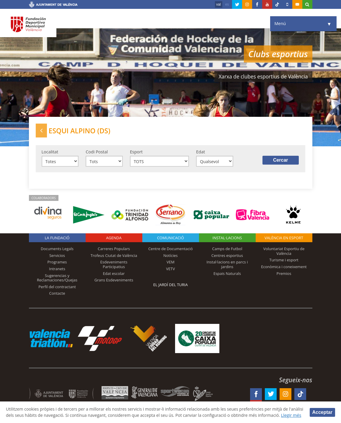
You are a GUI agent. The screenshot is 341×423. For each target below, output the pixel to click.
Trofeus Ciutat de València (114, 256)
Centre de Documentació (170, 249)
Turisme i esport (283, 260)
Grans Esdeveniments (113, 280)
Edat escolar (114, 273)
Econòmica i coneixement (284, 267)
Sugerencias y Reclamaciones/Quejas (57, 278)
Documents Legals (57, 249)
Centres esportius (227, 256)
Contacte (57, 293)
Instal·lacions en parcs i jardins (227, 265)
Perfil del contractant (57, 287)
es (227, 4)
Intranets (57, 269)
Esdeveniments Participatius (114, 265)
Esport (136, 152)
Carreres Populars (114, 249)
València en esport (284, 238)
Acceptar (322, 408)
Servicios (57, 256)
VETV (170, 269)
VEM (170, 262)
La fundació (57, 238)
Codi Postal (97, 152)
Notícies (170, 256)
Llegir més (16, 415)
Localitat (50, 152)
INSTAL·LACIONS (227, 238)
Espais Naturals (227, 273)
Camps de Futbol (227, 249)
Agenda (113, 238)
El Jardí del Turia (170, 285)
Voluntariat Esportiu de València (284, 252)
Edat (200, 152)
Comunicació (170, 238)
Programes (57, 262)
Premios (284, 273)
